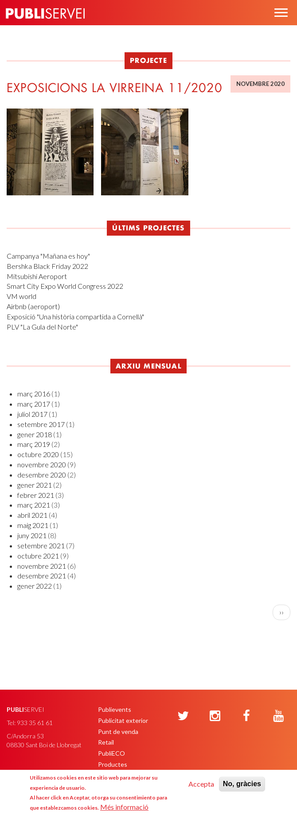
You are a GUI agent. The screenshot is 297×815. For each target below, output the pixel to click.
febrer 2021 (35, 495)
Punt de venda (118, 731)
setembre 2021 (41, 545)
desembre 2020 (41, 474)
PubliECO (111, 753)
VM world (21, 296)
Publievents (114, 709)
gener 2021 (34, 485)
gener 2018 (34, 434)
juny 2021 (32, 535)
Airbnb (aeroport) (33, 306)
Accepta (201, 784)
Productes (112, 764)
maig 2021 (32, 525)
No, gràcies (242, 784)
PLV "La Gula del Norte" (42, 326)
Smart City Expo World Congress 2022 (65, 286)
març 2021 (33, 505)
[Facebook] (246, 716)
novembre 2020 (41, 464)
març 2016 (33, 393)
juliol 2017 (32, 414)
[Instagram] (215, 716)
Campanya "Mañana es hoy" (48, 256)
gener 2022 (34, 586)
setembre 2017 (41, 424)
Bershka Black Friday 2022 (47, 266)
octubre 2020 (38, 454)
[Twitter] (183, 716)
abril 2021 (32, 515)
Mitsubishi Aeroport (37, 276)
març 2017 (33, 404)
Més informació (124, 807)
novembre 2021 (41, 566)
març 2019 (33, 444)
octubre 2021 (38, 555)
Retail (106, 742)
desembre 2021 (41, 575)
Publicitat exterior (123, 720)
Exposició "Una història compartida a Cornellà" (75, 316)
